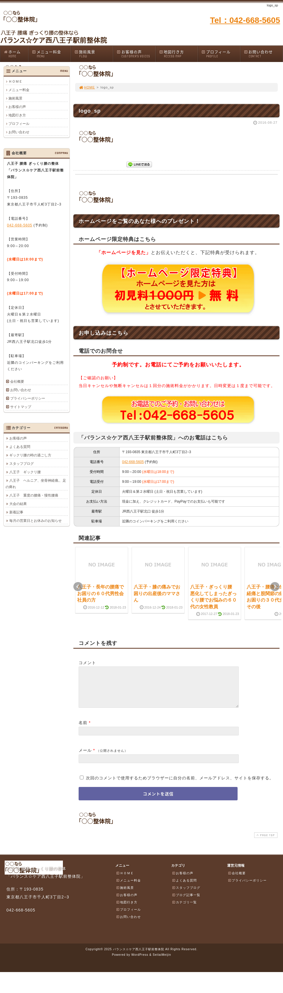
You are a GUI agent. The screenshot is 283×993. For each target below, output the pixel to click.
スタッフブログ (21, 464)
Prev (78, 586)
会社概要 (17, 382)
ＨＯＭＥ (15, 81)
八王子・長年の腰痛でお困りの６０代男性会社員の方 (100, 593)
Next (275, 586)
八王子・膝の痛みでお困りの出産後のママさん (157, 593)
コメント (87, 662)
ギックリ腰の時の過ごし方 (30, 455)
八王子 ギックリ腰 (25, 472)
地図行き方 (178, 53)
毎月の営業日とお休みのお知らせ (35, 521)
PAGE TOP (265, 842)
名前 (83, 729)
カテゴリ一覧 (184, 909)
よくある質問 (19, 447)
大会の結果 (18, 504)
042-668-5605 (133, 462)
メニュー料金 (51, 53)
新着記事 (16, 512)
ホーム (15, 53)
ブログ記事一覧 (186, 902)
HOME (87, 87)
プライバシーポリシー (27, 398)
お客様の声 (135, 53)
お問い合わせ (263, 53)
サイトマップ (20, 407)
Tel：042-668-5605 (245, 20)
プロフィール (220, 53)
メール (85, 757)
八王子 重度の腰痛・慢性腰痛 (33, 495)
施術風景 (93, 53)
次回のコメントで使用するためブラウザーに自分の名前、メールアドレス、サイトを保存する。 (180, 785)
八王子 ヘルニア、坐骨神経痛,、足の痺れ (36, 483)
